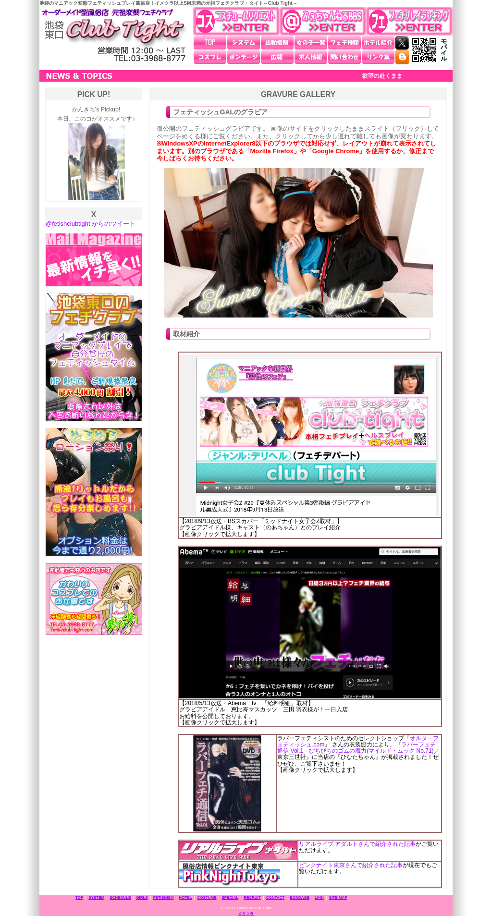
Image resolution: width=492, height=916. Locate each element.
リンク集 (378, 57)
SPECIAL (229, 897)
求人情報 (311, 57)
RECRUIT (252, 897)
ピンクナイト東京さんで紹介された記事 (351, 865)
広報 (277, 57)
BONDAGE (299, 897)
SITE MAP (338, 897)
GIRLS (142, 897)
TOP (210, 43)
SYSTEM (96, 897)
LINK (319, 897)
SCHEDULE (120, 897)
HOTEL (185, 897)
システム (243, 43)
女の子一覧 (311, 43)
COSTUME (206, 897)
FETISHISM (163, 897)
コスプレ (210, 57)
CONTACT (275, 897)
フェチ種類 (344, 43)
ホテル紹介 (378, 43)
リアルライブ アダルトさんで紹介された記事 (357, 844)
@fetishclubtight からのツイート (90, 223)
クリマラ (246, 914)
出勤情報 (277, 43)
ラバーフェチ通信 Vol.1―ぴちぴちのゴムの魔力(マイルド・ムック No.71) (356, 747)
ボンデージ (243, 57)
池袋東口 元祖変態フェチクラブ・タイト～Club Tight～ (113, 35)
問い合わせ (344, 57)
